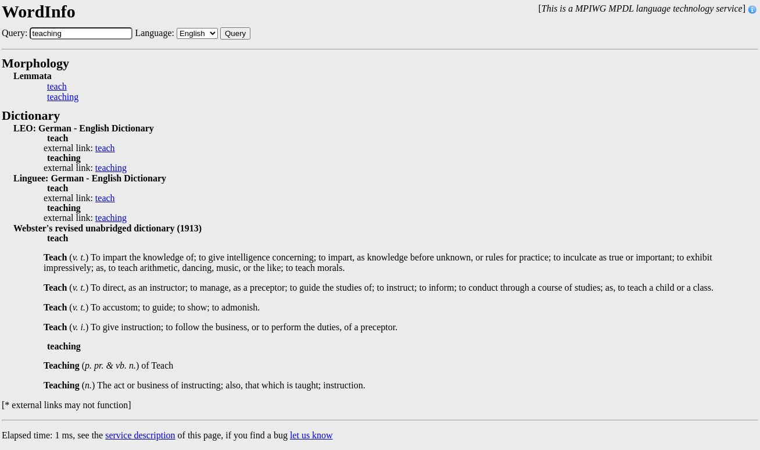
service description (140, 435)
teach (57, 86)
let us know (311, 435)
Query (235, 33)
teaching (62, 97)
